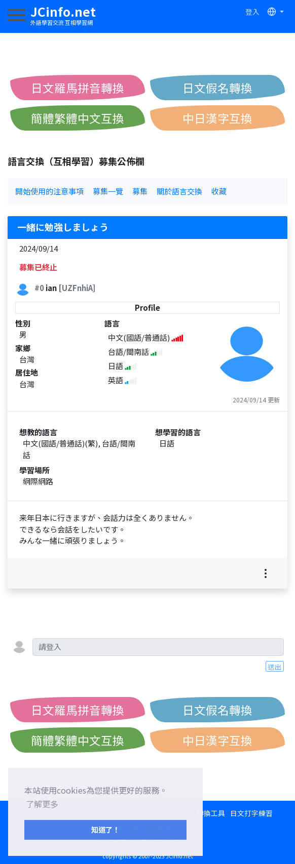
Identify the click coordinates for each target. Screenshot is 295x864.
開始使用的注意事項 (49, 191)
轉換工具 (211, 813)
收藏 (219, 191)
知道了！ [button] (105, 829)
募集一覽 (108, 191)
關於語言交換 (179, 191)
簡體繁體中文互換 (77, 118)
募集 (140, 191)
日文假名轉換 (217, 87)
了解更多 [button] (42, 804)
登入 (252, 12)
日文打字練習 (251, 813)
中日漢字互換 (217, 118)
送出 (275, 667)
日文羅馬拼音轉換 (77, 87)
